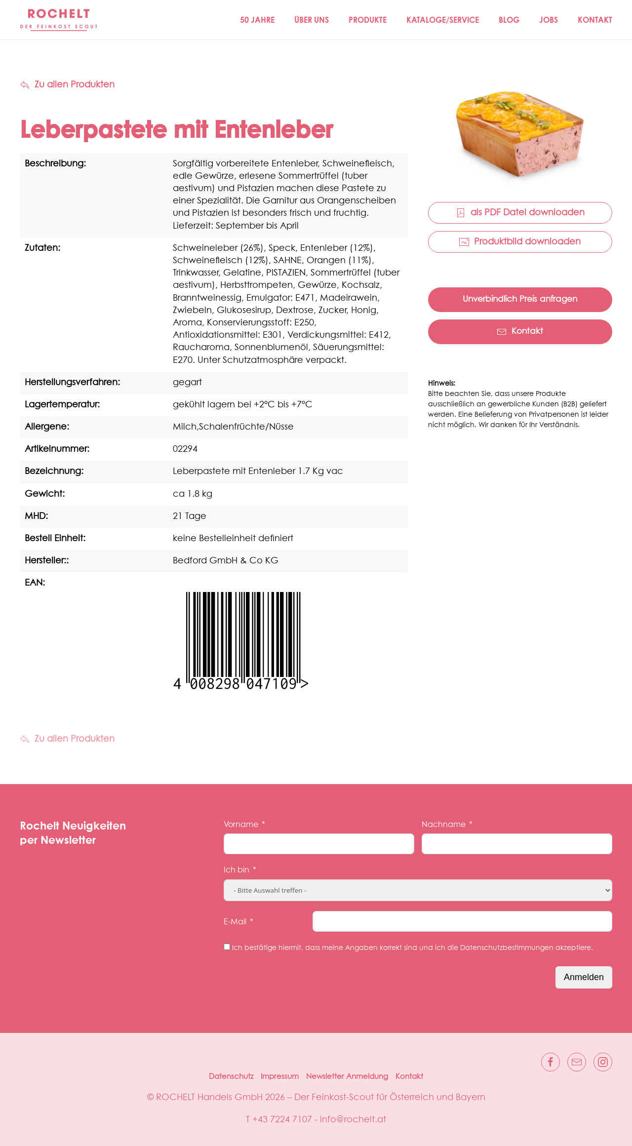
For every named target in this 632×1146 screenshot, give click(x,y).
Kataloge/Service (442, 20)
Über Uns (311, 20)
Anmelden (584, 977)
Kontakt (595, 20)
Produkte (368, 20)
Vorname (241, 825)
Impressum (280, 1076)
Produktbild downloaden (520, 242)
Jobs (548, 20)
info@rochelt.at (353, 1119)
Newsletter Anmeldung (347, 1076)
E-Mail (235, 922)
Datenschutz (231, 1076)
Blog (509, 20)
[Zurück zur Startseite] (59, 20)
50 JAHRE (257, 20)
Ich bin (236, 870)
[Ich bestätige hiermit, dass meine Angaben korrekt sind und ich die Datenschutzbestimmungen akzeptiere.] (227, 947)
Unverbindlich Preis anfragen (520, 299)
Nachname (444, 825)
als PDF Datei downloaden (520, 213)
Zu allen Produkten (67, 85)
